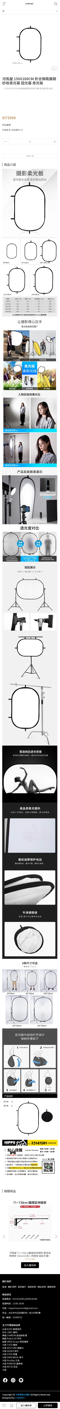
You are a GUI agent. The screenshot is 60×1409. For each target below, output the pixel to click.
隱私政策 (41, 1286)
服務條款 (51, 1286)
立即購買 (47, 1405)
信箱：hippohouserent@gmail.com (20, 1308)
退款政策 (32, 1286)
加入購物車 (26, 1405)
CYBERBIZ (20, 1397)
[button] (56, 1236)
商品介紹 (30, 156)
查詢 (4, 1286)
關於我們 (12, 1286)
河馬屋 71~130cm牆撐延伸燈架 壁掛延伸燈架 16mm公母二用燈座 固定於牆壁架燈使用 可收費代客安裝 (30, 1254)
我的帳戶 (22, 1286)
